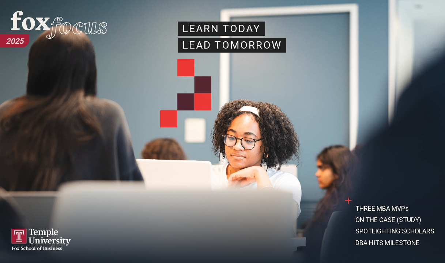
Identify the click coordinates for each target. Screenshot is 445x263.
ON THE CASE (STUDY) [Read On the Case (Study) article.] (388, 220)
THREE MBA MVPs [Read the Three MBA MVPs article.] (382, 208)
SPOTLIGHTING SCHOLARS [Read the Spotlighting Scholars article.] (394, 231)
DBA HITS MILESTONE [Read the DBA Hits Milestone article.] (387, 243)
